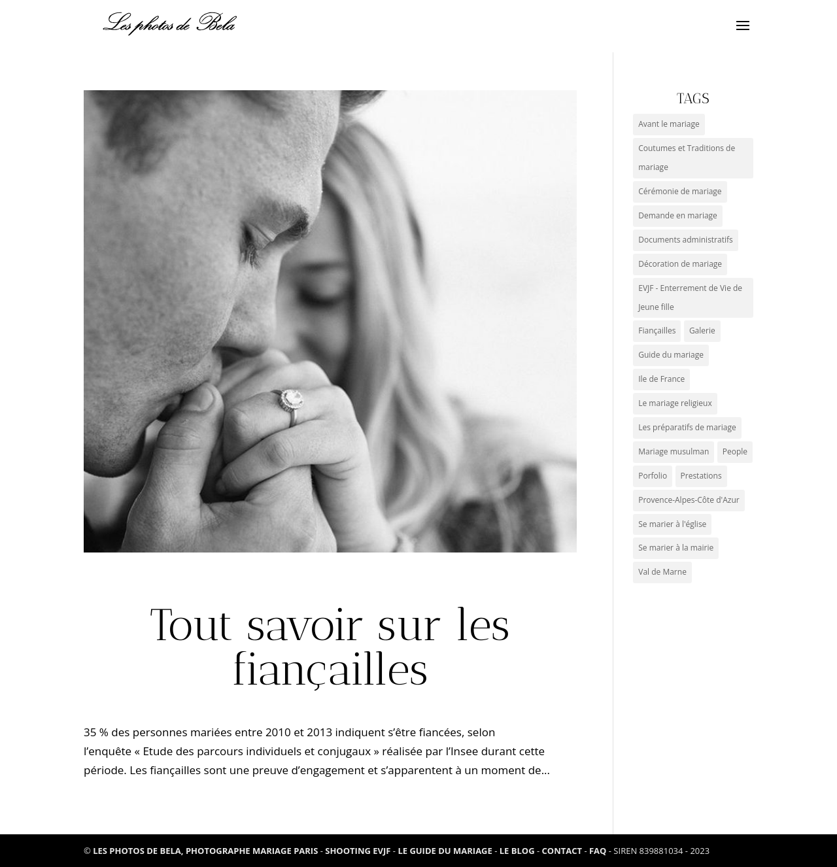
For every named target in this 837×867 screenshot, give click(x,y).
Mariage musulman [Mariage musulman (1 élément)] (673, 451)
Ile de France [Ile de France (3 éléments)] (661, 378)
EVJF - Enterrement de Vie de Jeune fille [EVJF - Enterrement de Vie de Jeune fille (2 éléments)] (690, 297)
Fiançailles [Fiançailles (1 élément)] (656, 330)
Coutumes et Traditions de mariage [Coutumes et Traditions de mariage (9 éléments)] (686, 158)
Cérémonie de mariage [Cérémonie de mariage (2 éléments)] (679, 191)
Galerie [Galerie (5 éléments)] (702, 330)
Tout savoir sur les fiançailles (330, 647)
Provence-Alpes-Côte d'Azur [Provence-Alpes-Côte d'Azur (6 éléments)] (688, 499)
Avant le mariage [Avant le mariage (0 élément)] (669, 123)
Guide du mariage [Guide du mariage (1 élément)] (671, 354)
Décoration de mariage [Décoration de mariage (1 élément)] (680, 263)
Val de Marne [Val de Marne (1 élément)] (662, 571)
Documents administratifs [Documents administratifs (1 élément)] (685, 239)
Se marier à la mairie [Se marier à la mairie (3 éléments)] (675, 547)
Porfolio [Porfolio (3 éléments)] (652, 475)
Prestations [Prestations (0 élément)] (701, 475)
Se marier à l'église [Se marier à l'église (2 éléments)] (672, 524)
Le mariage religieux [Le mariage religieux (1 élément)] (675, 403)
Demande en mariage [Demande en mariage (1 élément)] (677, 215)
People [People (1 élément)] (735, 451)
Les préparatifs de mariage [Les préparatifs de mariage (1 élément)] (687, 427)
